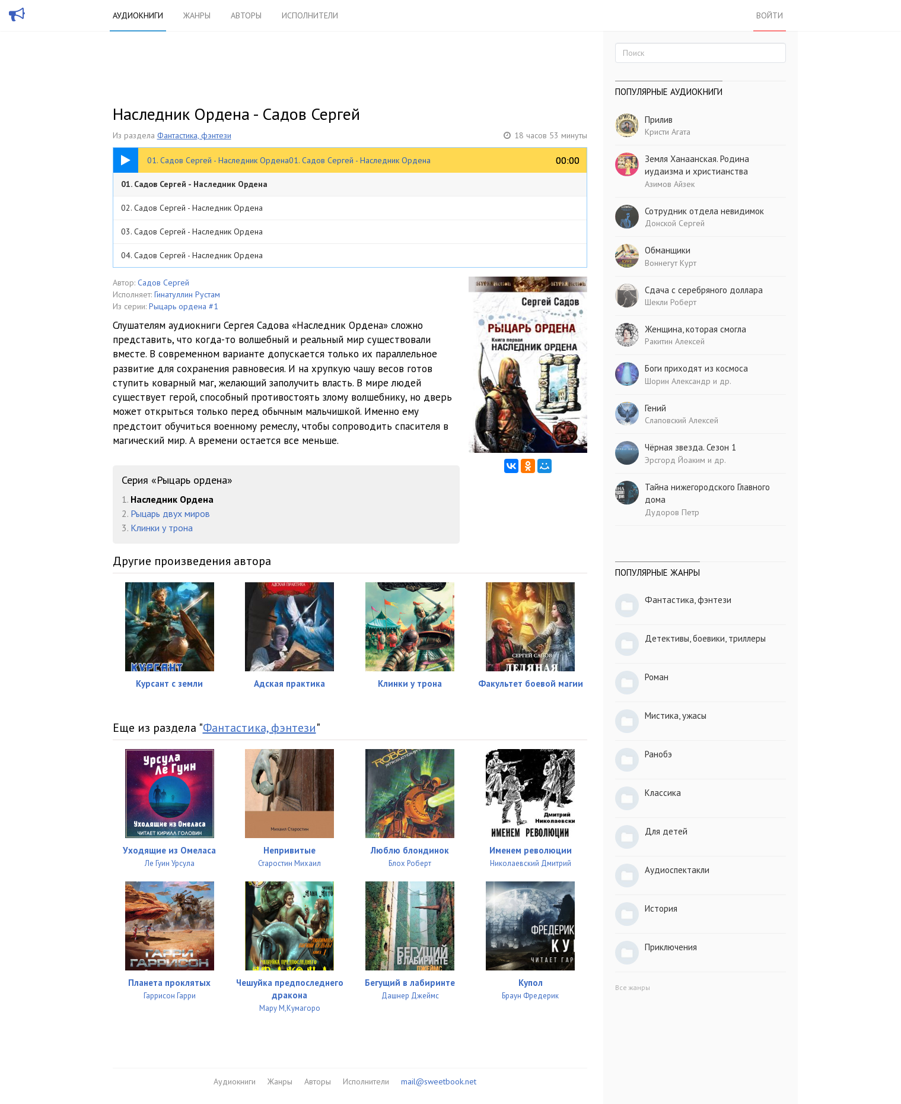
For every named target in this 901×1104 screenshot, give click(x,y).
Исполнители (310, 15)
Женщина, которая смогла (695, 329)
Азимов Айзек (670, 184)
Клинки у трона (161, 528)
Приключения (671, 947)
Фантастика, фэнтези (194, 135)
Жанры (197, 15)
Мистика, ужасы (675, 715)
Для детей (666, 831)
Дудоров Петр (672, 512)
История (661, 908)
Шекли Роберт (670, 302)
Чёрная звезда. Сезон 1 (690, 447)
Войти (769, 15)
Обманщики (667, 250)
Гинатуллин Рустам (187, 294)
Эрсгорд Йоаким (675, 460)
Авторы (246, 15)
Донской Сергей (675, 223)
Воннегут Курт (670, 263)
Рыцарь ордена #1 (183, 306)
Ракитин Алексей (675, 341)
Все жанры (632, 987)
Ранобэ (658, 754)
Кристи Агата (667, 131)
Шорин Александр (678, 381)
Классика (663, 792)
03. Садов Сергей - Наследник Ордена (192, 231)
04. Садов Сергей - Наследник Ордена (192, 255)
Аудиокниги (138, 15)
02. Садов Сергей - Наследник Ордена (192, 207)
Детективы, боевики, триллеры (705, 638)
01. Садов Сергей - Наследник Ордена (194, 184)
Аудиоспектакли (677, 869)
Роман (656, 677)
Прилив (659, 119)
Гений (655, 408)
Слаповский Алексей (681, 420)
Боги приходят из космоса (696, 368)
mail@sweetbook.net (438, 1081)
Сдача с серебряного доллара (704, 290)
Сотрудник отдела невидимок (704, 211)
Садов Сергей (163, 282)
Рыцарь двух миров (170, 513)
